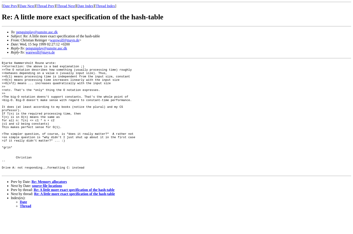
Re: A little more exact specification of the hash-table (74, 212)
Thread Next (66, 6)
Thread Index (105, 6)
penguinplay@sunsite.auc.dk (37, 32)
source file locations (47, 208)
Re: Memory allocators (49, 204)
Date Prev (10, 6)
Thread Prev (45, 6)
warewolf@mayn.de (64, 40)
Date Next (27, 6)
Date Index (85, 6)
